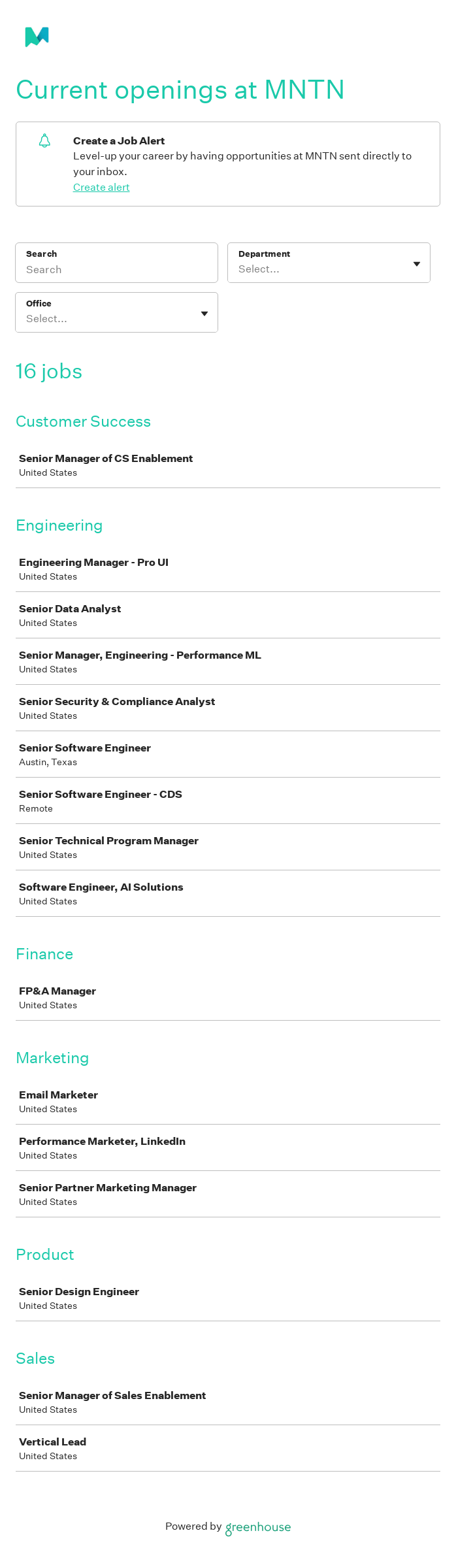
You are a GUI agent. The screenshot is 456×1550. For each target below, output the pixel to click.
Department (264, 253)
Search (41, 253)
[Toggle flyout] (417, 264)
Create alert (101, 187)
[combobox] (239, 269)
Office (39, 303)
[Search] (117, 271)
